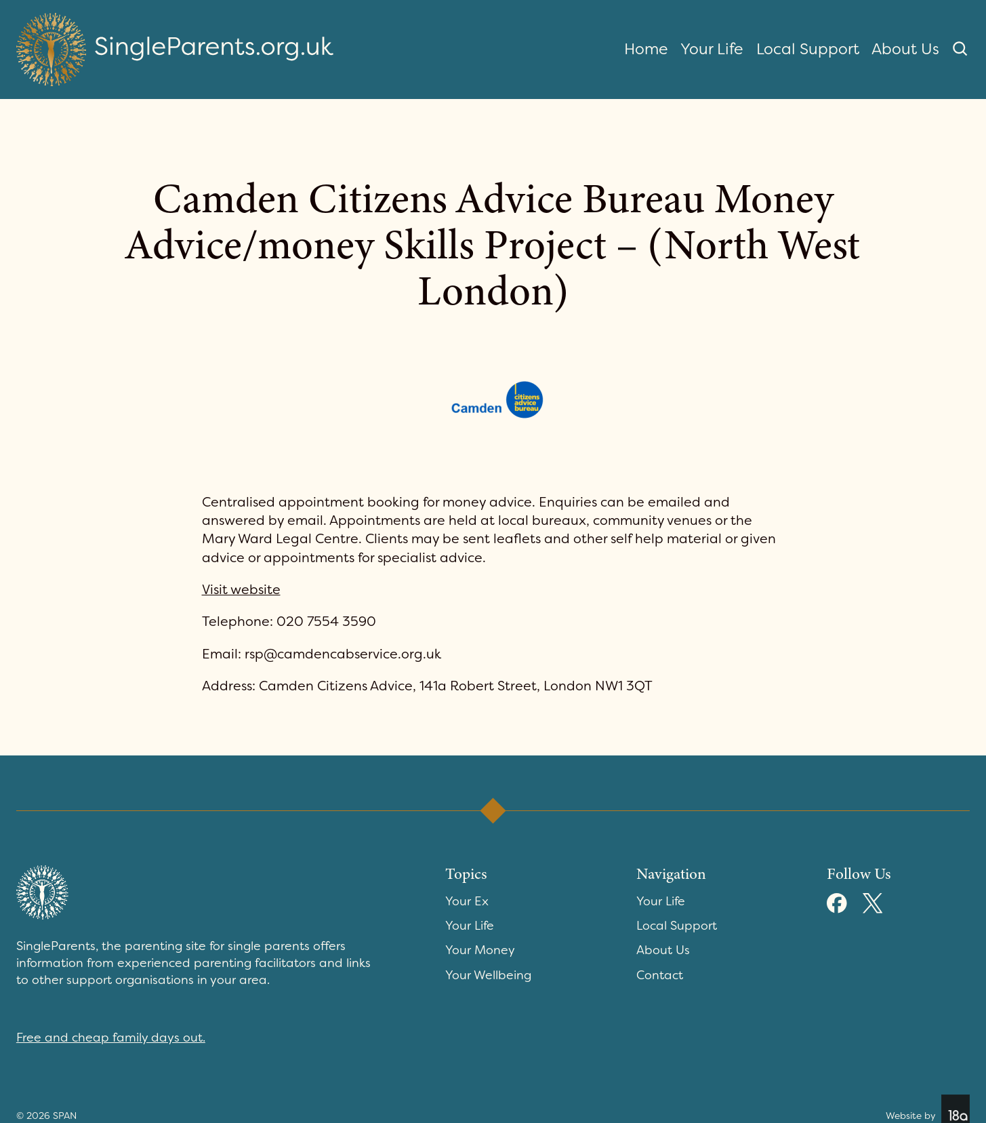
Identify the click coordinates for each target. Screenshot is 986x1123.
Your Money (480, 950)
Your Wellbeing (488, 975)
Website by (928, 1109)
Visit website (241, 589)
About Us (905, 49)
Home (646, 49)
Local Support (807, 49)
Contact (659, 975)
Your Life (711, 49)
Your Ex (467, 901)
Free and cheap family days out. (110, 1037)
